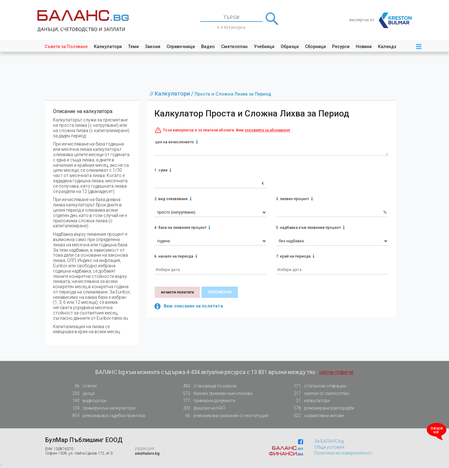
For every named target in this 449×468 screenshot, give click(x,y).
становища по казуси (208, 386)
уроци (82, 393)
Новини (364, 46)
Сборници (315, 46)
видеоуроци (88, 400)
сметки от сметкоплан (319, 393)
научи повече (336, 372)
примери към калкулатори (102, 408)
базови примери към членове (215, 393)
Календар (388, 46)
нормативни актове (317, 417)
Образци (290, 46)
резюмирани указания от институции (223, 415)
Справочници (181, 46)
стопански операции (318, 386)
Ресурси (341, 46)
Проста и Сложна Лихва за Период (233, 94)
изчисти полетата (177, 292)
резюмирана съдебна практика (107, 415)
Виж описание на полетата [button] (188, 306)
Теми (133, 46)
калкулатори (310, 400)
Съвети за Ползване (66, 46)
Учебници (264, 46)
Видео (208, 46)
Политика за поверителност (343, 453)
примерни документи (207, 400)
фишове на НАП (202, 408)
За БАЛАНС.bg (329, 441)
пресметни (220, 292)
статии (83, 386)
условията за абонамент (267, 130)
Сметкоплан (234, 46)
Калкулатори (108, 46)
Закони (152, 46)
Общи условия (329, 447)
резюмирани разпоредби (322, 408)
